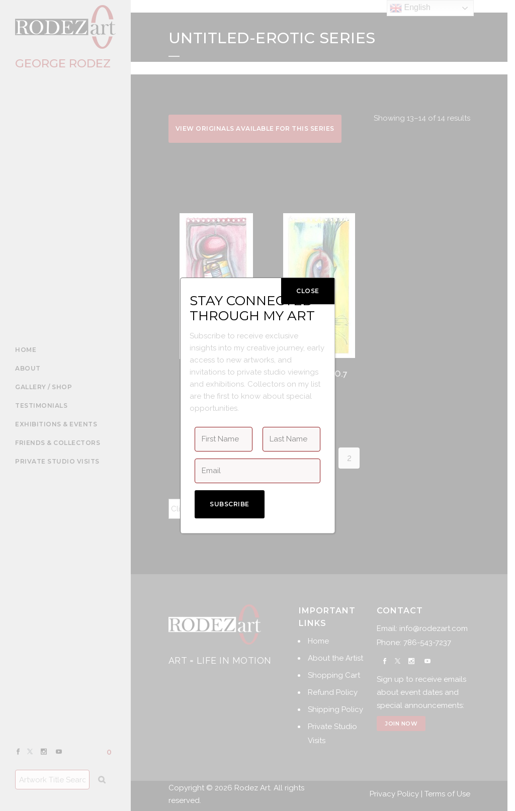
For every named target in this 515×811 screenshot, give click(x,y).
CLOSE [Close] (307, 291)
